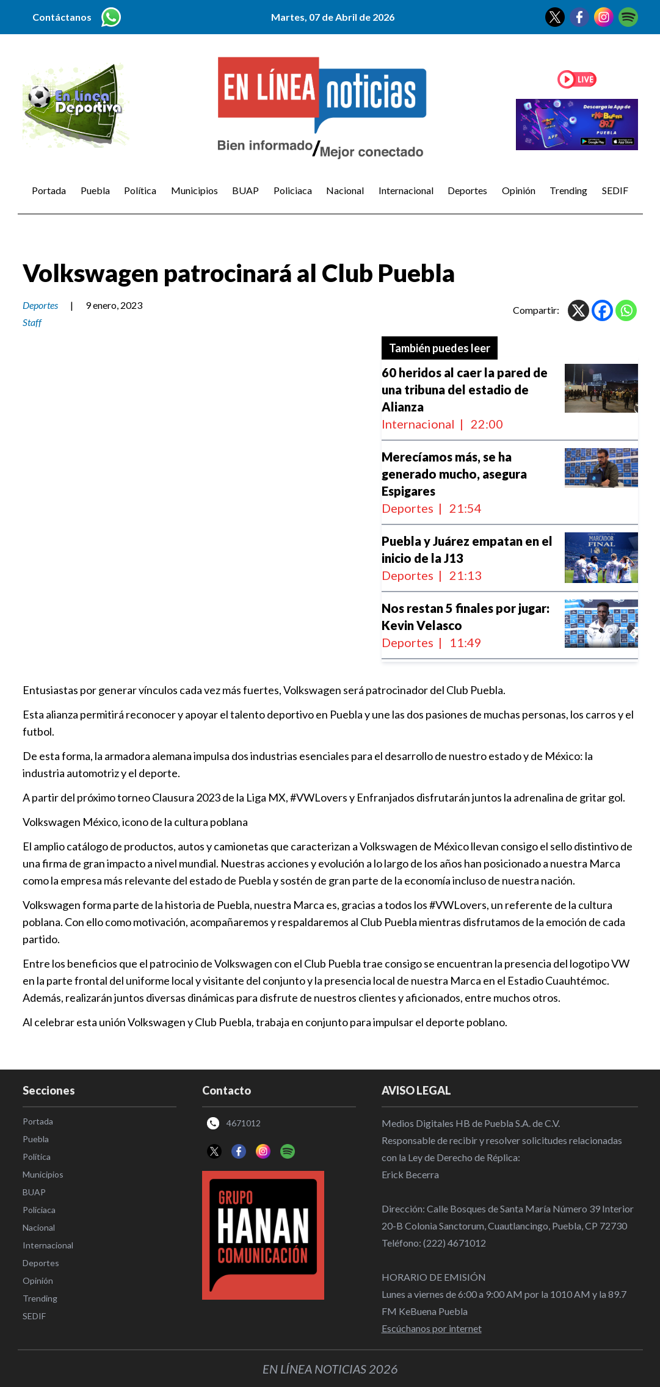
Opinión (518, 190)
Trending (568, 190)
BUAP (245, 190)
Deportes (467, 190)
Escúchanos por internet (432, 1328)
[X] (578, 310)
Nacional (345, 190)
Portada (49, 190)
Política (140, 190)
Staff (32, 322)
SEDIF (615, 190)
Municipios (194, 190)
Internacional (406, 190)
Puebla (95, 190)
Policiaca (293, 190)
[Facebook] (602, 310)
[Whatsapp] (626, 310)
